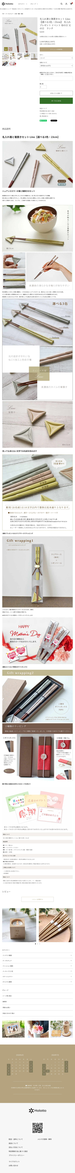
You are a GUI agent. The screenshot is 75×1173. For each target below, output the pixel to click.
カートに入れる (56, 101)
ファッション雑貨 (8, 966)
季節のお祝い (6, 1007)
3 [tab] (39, 943)
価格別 (5, 1001)
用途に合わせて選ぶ (8, 1013)
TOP (3, 13)
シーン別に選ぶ (7, 996)
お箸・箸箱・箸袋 (19, 13)
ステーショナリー (8, 976)
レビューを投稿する (37, 899)
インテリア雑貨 (7, 955)
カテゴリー (21, 4)
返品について (43, 108)
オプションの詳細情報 (56, 49)
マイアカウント (14, 1161)
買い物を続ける (44, 116)
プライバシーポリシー (16, 1155)
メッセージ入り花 (8, 971)
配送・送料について (16, 1139)
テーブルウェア (9, 13)
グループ (33, 4)
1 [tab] (35, 943)
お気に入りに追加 (56, 93)
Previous (4, 35)
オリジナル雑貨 (7, 982)
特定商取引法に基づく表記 (47, 111)
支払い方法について (16, 1147)
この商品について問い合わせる (48, 113)
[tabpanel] (19, 925)
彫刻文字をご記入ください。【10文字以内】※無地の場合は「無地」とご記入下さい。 (56, 73)
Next (35, 35)
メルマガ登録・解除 (45, 1139)
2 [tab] (37, 943)
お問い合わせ (13, 1165)
